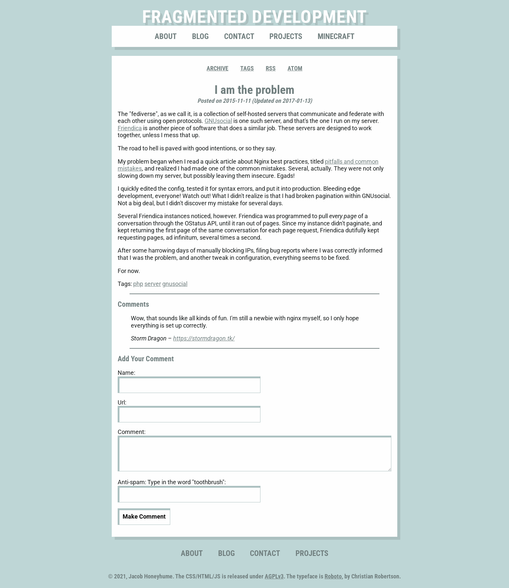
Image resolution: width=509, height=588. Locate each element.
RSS (271, 68)
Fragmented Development (254, 16)
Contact (239, 36)
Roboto (333, 576)
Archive (217, 68)
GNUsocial (218, 120)
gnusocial (174, 283)
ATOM (295, 68)
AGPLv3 (274, 576)
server (152, 283)
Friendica (130, 128)
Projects (285, 36)
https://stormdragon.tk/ (204, 338)
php (138, 283)
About (165, 36)
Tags (247, 68)
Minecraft (336, 36)
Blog (200, 36)
